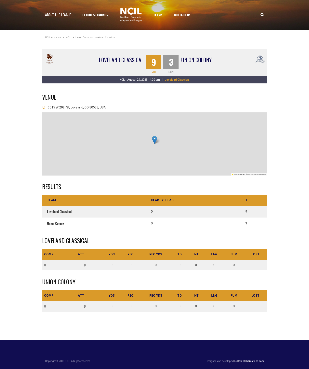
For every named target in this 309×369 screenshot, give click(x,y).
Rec (130, 254)
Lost (255, 254)
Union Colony (196, 60)
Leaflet (235, 174)
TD (179, 254)
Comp (49, 254)
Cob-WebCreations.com (250, 361)
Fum (234, 254)
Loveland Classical (121, 60)
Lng (214, 254)
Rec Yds (155, 254)
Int (196, 254)
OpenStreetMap (252, 174)
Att (81, 254)
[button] (154, 140)
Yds (112, 254)
